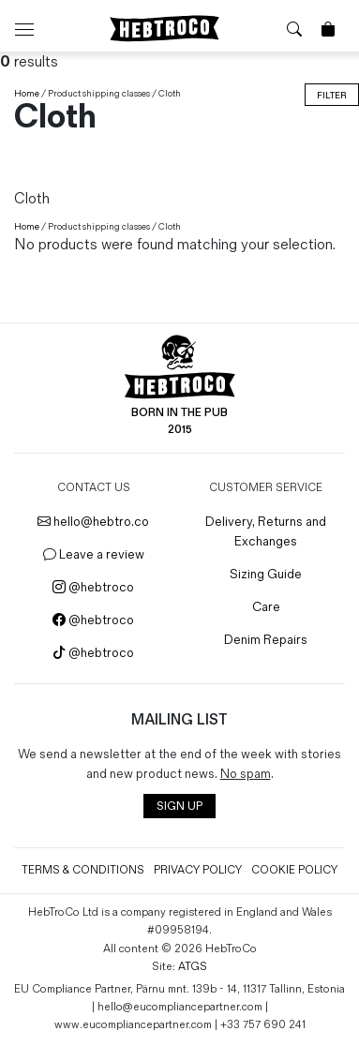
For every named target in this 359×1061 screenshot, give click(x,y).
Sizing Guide (266, 574)
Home (26, 93)
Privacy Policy (198, 870)
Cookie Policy (294, 870)
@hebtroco (93, 587)
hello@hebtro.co (93, 522)
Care (266, 607)
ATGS (192, 967)
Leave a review (93, 554)
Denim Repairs (265, 640)
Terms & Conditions (83, 870)
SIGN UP (179, 806)
